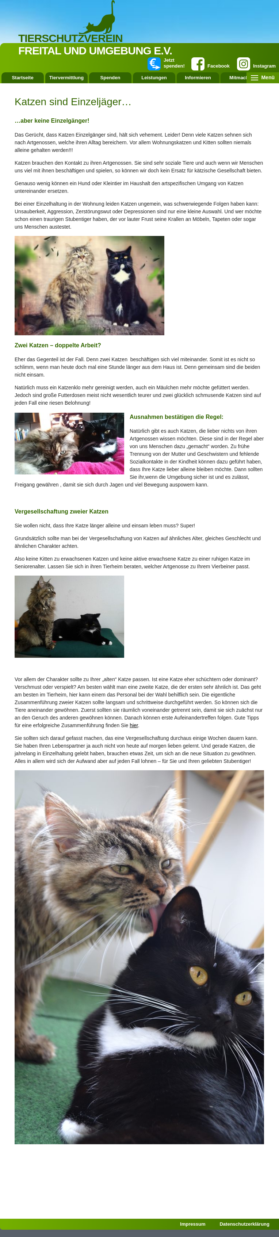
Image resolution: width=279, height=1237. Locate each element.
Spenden (110, 77)
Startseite (22, 77)
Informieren (198, 77)
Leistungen (154, 77)
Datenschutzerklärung (244, 1224)
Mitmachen (241, 77)
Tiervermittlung (66, 77)
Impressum (192, 1224)
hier (134, 725)
